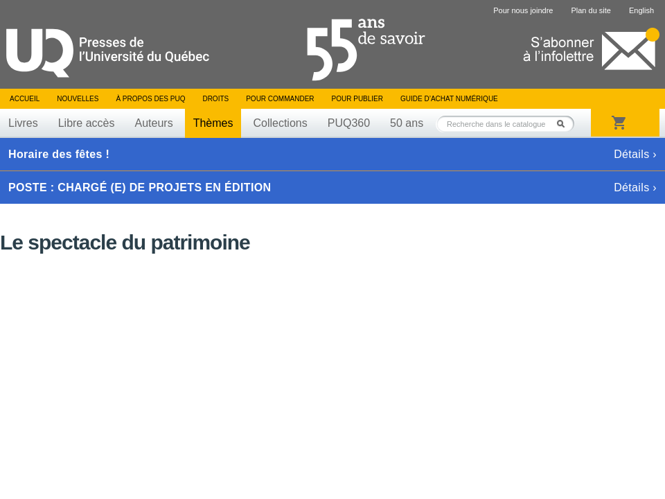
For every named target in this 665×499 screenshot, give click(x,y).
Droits (215, 99)
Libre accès (86, 123)
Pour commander (280, 99)
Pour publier (357, 99)
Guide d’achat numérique (449, 99)
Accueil (24, 99)
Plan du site (590, 10)
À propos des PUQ (150, 99)
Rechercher (564, 123)
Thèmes (213, 123)
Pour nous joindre (523, 10)
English (641, 10)
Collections (280, 123)
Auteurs (154, 123)
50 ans (406, 123)
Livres (23, 123)
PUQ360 (349, 123)
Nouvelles (77, 99)
